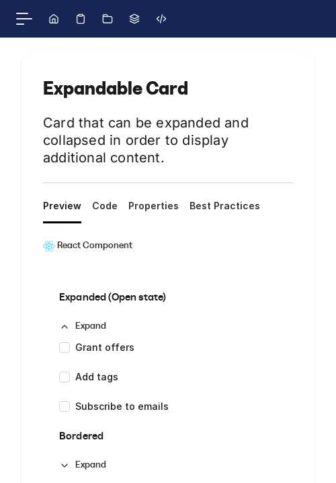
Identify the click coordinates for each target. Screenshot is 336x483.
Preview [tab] (62, 205)
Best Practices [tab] (225, 205)
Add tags (96, 376)
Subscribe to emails (122, 406)
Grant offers (104, 347)
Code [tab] (105, 205)
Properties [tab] (153, 205)
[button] (82, 326)
